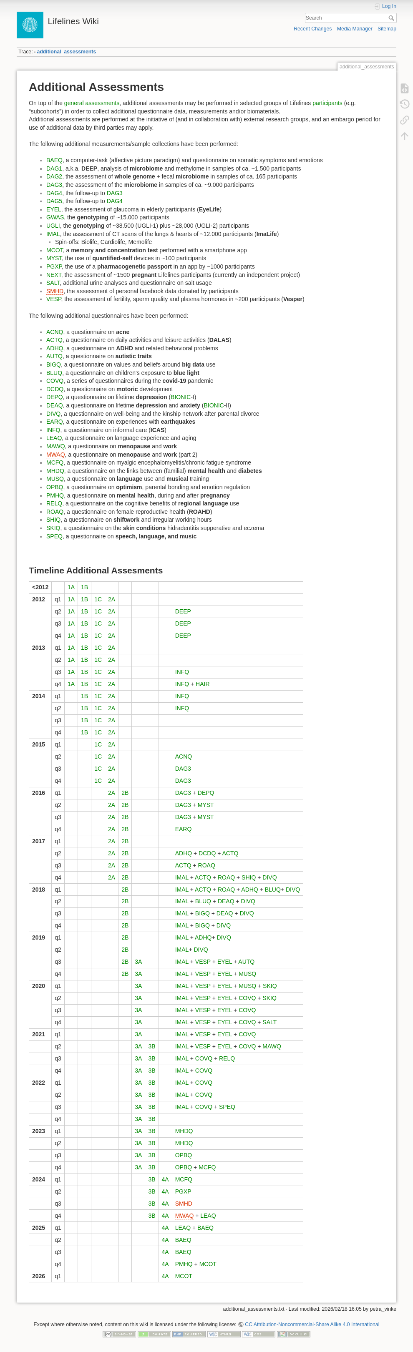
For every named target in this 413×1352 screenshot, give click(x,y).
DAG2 (54, 176)
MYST (54, 258)
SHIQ (53, 519)
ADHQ (54, 348)
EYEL (53, 209)
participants (327, 103)
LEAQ (54, 438)
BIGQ (53, 364)
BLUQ (54, 372)
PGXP (54, 266)
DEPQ (54, 397)
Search (392, 18)
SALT (53, 282)
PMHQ (55, 495)
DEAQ (54, 405)
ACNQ (54, 332)
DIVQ (53, 413)
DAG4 (54, 193)
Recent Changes (313, 29)
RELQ (54, 503)
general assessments (91, 103)
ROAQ (54, 511)
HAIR (202, 684)
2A (111, 599)
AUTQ (54, 356)
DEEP (183, 611)
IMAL (53, 234)
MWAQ (55, 454)
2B (124, 792)
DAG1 (54, 168)
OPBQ (54, 487)
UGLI (53, 225)
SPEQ (54, 536)
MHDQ (55, 470)
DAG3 (54, 184)
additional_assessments (66, 52)
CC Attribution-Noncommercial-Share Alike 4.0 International (312, 1324)
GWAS (55, 217)
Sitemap (387, 29)
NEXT (53, 274)
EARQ (54, 421)
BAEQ (54, 160)
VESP (53, 299)
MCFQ (54, 462)
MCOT (54, 250)
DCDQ (54, 389)
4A (165, 1179)
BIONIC (181, 397)
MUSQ (55, 478)
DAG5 (54, 201)
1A (71, 587)
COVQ (54, 380)
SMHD (54, 291)
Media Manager (355, 29)
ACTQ (54, 340)
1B (84, 587)
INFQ (53, 430)
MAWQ (55, 446)
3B (151, 1046)
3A (138, 961)
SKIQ (53, 528)
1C (98, 599)
